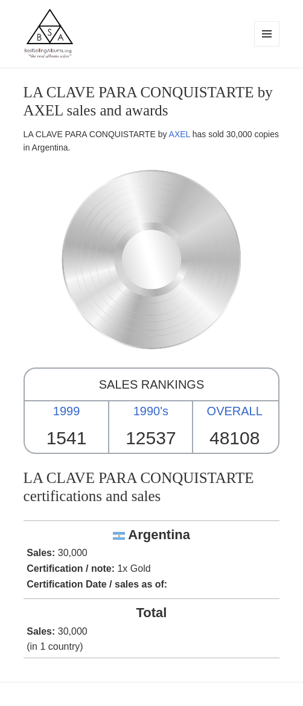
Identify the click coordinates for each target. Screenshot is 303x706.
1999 (66, 411)
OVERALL (235, 411)
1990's (150, 411)
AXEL (179, 134)
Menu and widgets (267, 46)
